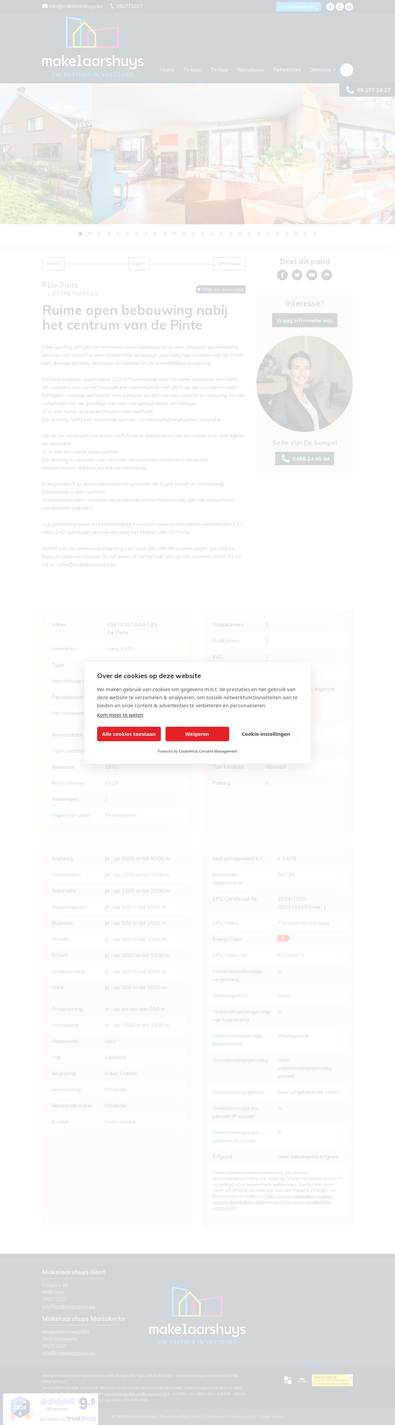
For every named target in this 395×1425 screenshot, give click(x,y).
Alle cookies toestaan (128, 733)
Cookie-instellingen (266, 733)
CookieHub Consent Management (208, 751)
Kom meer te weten (120, 714)
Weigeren (197, 733)
